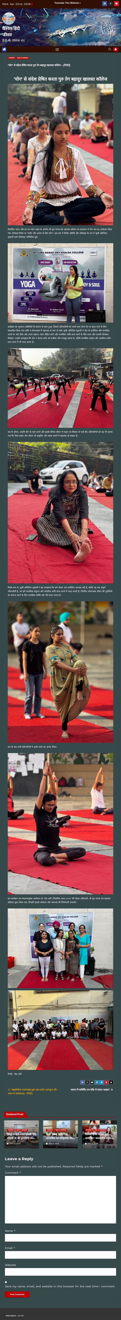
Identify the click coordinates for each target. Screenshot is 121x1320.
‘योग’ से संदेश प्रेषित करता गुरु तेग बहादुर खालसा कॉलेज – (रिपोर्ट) (39, 65)
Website (10, 1265)
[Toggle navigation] (57, 49)
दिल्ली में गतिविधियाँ (22, 58)
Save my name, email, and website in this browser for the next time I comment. (60, 1286)
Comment (13, 1172)
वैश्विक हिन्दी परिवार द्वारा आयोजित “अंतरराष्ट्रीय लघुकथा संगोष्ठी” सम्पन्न (99, 1138)
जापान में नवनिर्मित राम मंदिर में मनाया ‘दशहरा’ (92, 1089)
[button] (109, 49)
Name (10, 1231)
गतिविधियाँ (12, 58)
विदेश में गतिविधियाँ (99, 1130)
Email (10, 1248)
